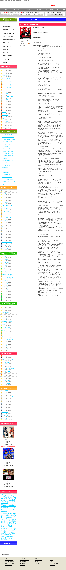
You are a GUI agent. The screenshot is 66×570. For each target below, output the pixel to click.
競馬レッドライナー (6, 336)
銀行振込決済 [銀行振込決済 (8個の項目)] (6, 528)
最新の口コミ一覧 (9, 560)
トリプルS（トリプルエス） (8, 102)
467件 (9, 119)
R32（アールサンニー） (7, 87)
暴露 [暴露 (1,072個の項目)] (8, 505)
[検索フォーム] (29, 14)
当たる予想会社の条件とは (8, 179)
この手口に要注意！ (6, 174)
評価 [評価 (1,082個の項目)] (10, 526)
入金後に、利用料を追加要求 (8, 139)
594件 (9, 209)
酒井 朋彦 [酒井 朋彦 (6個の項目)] (2, 496)
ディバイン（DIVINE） (7, 81)
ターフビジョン (5, 72)
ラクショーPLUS (6, 106)
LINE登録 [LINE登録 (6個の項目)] (13, 533)
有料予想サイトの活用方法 (9, 36)
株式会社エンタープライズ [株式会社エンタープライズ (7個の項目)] (6, 500)
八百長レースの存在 (6, 148)
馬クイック (4, 229)
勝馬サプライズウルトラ (7, 127)
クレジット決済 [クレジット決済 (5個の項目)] (8, 533)
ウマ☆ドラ (4, 69)
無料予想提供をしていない (8, 162)
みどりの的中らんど (6, 217)
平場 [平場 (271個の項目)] (2, 535)
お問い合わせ (52, 565)
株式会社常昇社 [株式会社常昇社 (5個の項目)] (13, 507)
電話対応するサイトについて (8, 181)
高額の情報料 (5, 158)
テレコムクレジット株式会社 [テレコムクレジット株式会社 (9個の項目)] (6, 520)
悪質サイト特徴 (8, 565)
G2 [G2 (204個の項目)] (9, 507)
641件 (9, 92)
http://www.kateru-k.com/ (43, 29)
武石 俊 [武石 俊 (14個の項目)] (12, 509)
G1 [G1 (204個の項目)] (2, 511)
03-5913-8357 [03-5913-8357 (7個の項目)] (13, 519)
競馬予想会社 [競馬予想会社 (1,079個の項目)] (8, 531)
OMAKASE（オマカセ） (7, 232)
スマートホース (5, 208)
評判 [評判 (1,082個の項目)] (7, 498)
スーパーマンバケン (6, 109)
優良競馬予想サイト (39, 561)
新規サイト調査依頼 (54, 563)
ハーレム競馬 (5, 93)
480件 (9, 107)
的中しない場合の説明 (7, 141)
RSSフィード (6, 59)
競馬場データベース (7, 42)
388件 (9, 86)
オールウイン (5, 115)
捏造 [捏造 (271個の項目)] (8, 519)
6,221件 (10, 82)
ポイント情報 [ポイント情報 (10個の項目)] (12, 528)
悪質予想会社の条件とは (7, 134)
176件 (9, 101)
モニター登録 (5, 146)
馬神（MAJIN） (5, 239)
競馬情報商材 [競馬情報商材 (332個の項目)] (9, 515)
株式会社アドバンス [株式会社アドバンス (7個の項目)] (7, 521)
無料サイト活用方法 (9, 563)
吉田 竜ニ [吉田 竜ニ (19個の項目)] (3, 536)
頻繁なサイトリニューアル (8, 137)
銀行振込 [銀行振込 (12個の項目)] (2, 509)
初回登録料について (6, 165)
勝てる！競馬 (25, 40)
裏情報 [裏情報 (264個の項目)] (5, 507)
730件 (9, 70)
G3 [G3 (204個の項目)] (2, 503)
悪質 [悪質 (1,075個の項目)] (13, 500)
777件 (9, 338)
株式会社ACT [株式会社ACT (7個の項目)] (5, 526)
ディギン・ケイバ (6, 78)
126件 (27, 45)
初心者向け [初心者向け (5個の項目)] (5, 513)
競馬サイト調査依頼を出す (9, 55)
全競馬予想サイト (38, 560)
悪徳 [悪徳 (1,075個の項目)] (5, 511)
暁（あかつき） (5, 226)
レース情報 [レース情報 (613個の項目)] (5, 524)
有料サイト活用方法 (9, 561)
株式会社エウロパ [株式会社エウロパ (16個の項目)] (7, 530)
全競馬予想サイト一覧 (8, 26)
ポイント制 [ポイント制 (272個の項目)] (8, 496)
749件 (9, 104)
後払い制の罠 (5, 167)
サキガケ (4, 193)
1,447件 (10, 407)
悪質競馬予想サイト (39, 563)
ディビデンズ (5, 121)
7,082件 (10, 228)
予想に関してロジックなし (8, 151)
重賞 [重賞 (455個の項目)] (4, 538)
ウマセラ (4, 112)
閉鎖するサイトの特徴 (7, 177)
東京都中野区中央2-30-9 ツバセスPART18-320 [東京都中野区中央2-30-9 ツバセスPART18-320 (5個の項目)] (8, 494)
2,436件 (10, 113)
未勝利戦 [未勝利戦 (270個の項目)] (12, 498)
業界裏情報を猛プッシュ (7, 153)
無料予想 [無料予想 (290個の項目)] (7, 535)
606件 (9, 98)
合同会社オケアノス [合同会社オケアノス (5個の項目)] (6, 539)
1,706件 (10, 231)
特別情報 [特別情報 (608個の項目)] (11, 513)
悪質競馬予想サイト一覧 (8, 29)
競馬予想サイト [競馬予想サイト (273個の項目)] (8, 537)
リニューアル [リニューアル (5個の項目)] (9, 538)
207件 (9, 128)
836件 (9, 76)
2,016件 (10, 122)
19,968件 (10, 73)
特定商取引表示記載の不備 (8, 155)
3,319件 (10, 89)
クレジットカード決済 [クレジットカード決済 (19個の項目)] (8, 517)
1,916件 (10, 197)
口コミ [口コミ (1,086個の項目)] (8, 509)
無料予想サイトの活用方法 (9, 39)
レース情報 (22, 563)
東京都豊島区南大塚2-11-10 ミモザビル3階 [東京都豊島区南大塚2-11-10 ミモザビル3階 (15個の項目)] (8, 522)
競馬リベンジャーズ (6, 84)
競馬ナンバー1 (5, 118)
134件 (9, 194)
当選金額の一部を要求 (7, 170)
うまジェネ (4, 90)
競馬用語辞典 (6, 49)
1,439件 (10, 116)
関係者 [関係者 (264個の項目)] (3, 506)
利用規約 (5, 62)
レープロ (4, 124)
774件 (9, 219)
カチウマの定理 (5, 75)
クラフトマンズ (5, 196)
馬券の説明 (5, 52)
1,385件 (10, 203)
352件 (9, 240)
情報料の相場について (7, 172)
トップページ (6, 23)
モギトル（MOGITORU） (8, 96)
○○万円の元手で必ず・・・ (8, 144)
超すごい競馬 (5, 99)
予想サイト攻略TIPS (6, 184)
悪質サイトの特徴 (7, 46)
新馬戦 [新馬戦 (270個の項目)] (5, 503)
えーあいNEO (5, 202)
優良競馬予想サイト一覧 (8, 33)
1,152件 (10, 95)
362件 (9, 234)
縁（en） (4, 406)
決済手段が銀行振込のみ (7, 160)
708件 (9, 110)
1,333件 (10, 79)
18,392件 (10, 125)
